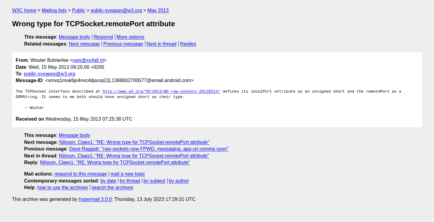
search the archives (113, 187)
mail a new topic (128, 173)
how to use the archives (62, 187)
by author (179, 180)
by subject (154, 180)
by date (108, 180)
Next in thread (161, 43)
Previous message (123, 43)
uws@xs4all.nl (88, 60)
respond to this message (80, 173)
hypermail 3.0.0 (95, 199)
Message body (74, 37)
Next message (84, 43)
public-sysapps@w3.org (116, 10)
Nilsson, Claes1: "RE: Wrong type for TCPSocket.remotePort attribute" (134, 142)
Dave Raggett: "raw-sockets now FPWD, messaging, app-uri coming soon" (148, 148)
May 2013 (157, 10)
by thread (130, 180)
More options (131, 37)
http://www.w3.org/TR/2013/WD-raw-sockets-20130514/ (161, 91)
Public (78, 10)
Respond (103, 37)
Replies (188, 43)
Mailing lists (54, 10)
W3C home (24, 10)
